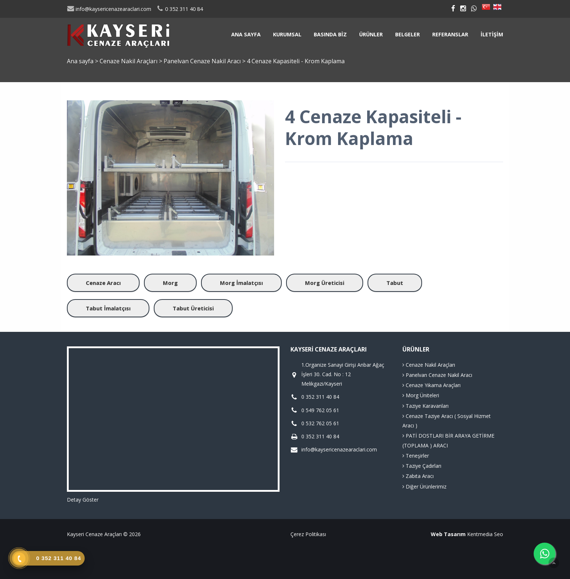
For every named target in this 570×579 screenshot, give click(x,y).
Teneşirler (415, 455)
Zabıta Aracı (418, 476)
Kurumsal (287, 34)
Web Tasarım (448, 534)
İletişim (492, 34)
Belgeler (407, 34)
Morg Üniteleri (420, 395)
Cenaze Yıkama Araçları (431, 385)
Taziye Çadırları (421, 465)
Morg (170, 282)
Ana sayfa (246, 34)
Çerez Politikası (308, 534)
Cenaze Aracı (103, 282)
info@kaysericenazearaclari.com (109, 8)
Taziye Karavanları (425, 405)
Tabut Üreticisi (193, 308)
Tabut (394, 282)
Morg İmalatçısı (241, 282)
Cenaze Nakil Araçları (129, 61)
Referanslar (450, 34)
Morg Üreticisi (324, 282)
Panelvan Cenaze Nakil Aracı (203, 61)
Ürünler (371, 34)
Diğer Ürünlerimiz (424, 486)
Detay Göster (83, 499)
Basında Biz (330, 34)
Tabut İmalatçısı (108, 308)
